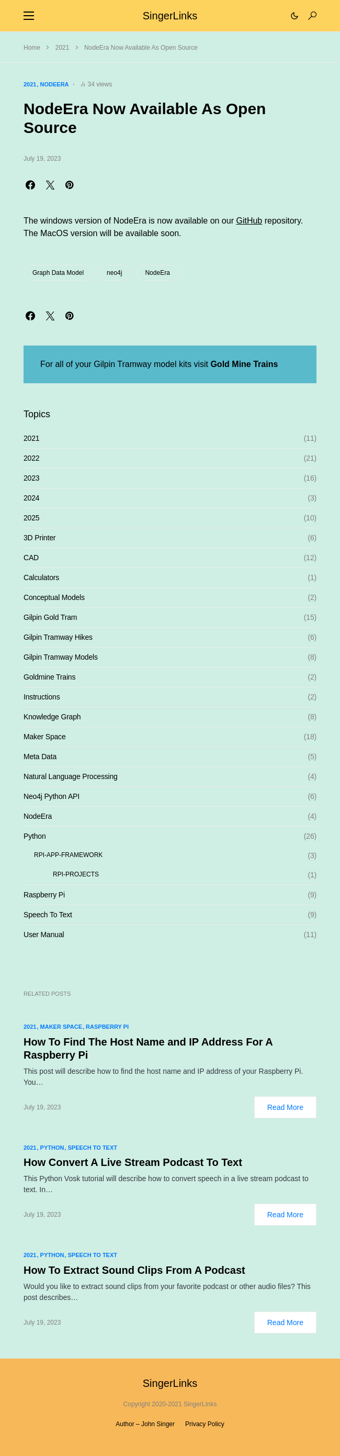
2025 (31, 518)
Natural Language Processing (71, 776)
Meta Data (40, 756)
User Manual (44, 934)
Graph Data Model (58, 272)
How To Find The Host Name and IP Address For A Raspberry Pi (148, 1048)
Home (32, 47)
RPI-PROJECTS (76, 874)
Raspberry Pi (44, 895)
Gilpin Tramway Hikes (58, 637)
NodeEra (54, 84)
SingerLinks (170, 15)
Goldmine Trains (49, 677)
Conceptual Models (54, 597)
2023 (31, 478)
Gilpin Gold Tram (50, 617)
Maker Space (45, 736)
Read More (285, 1107)
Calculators (41, 577)
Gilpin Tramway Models (61, 657)
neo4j (114, 272)
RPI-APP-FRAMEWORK (68, 855)
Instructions (42, 697)
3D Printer (39, 538)
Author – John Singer (145, 1424)
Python (35, 836)
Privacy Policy (204, 1424)
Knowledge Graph (52, 717)
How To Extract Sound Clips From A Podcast (134, 1270)
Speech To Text (48, 914)
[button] (29, 16)
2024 (31, 498)
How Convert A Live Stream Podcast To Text (133, 1162)
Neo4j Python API (52, 796)
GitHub (249, 220)
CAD (31, 557)
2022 (31, 458)
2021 (62, 47)
